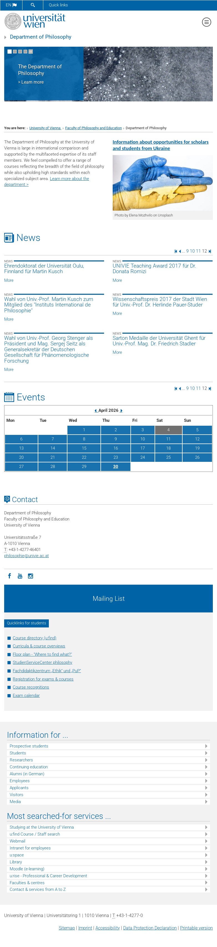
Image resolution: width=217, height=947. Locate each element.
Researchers (21, 759)
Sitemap (67, 928)
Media (15, 801)
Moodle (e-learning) (27, 868)
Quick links (58, 5)
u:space (17, 855)
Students (18, 753)
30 (115, 466)
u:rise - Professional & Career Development (48, 875)
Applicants (19, 787)
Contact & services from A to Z (38, 889)
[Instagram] (30, 575)
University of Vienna (45, 128)
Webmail (17, 841)
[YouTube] (20, 575)
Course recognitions (31, 687)
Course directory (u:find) (34, 638)
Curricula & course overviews (39, 646)
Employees (20, 780)
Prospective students (29, 746)
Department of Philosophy (40, 37)
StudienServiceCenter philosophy (42, 662)
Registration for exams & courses (43, 679)
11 (198, 251)
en (11, 5)
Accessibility (107, 928)
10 (192, 251)
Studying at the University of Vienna (42, 827)
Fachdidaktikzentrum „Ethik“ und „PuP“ (47, 670)
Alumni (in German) (27, 773)
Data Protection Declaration (150, 928)
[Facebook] (9, 575)
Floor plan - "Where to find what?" (42, 654)
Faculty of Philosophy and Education (93, 128)
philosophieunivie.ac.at (26, 555)
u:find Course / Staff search (35, 834)
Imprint (85, 928)
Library (16, 861)
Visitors (16, 794)
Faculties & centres (27, 882)
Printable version (196, 928)
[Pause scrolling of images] (31, 51)
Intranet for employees (30, 848)
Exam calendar (26, 695)
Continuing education (29, 766)
